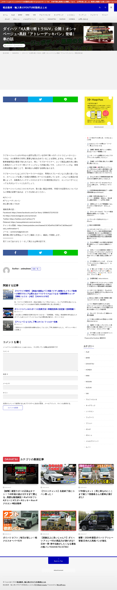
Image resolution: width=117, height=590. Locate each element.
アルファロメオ (44, 15)
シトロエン (71, 15)
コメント (6, 351)
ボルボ (7, 19)
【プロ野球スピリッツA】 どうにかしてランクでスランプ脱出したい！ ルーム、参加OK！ (99, 263)
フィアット (83, 15)
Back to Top (58, 561)
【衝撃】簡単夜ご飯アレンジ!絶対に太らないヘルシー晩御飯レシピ (99, 150)
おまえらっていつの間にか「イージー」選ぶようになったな (99, 144)
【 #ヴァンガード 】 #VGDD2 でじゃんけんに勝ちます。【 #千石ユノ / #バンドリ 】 (99, 184)
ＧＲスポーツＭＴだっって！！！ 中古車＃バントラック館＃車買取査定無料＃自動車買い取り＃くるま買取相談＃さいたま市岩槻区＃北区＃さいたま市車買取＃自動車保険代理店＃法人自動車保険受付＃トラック (100, 233)
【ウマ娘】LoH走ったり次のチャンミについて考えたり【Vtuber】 (100, 334)
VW (34, 15)
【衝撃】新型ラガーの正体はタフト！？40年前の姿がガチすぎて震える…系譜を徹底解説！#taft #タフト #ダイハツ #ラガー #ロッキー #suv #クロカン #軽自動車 (20, 497)
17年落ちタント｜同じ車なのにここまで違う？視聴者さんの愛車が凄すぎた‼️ (95, 494)
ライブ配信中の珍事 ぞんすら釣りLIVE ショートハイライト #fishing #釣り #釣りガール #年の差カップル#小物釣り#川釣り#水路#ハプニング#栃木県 (100, 306)
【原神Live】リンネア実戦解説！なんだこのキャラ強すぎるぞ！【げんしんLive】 (99, 206)
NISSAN (89, 382)
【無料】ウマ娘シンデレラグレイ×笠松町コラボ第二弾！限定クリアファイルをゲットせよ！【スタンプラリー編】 (99, 327)
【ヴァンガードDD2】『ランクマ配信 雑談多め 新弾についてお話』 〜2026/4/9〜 (100, 213)
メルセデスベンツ (29, 19)
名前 (5, 374)
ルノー (41, 19)
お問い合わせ (83, 19)
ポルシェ (16, 19)
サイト (5, 393)
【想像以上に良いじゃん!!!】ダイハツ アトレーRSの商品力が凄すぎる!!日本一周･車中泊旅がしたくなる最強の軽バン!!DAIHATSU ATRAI (58, 542)
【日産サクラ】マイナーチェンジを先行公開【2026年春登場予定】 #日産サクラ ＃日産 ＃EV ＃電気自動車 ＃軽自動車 (100, 284)
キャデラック (59, 15)
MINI (27, 15)
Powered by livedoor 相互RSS (95, 338)
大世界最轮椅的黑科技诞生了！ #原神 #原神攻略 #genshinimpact (99, 191)
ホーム (5, 15)
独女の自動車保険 (94, 225)
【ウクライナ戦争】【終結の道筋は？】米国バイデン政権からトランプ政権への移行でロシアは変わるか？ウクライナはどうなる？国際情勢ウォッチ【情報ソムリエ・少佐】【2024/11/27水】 (45, 293)
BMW (20, 15)
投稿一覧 (35, 269)
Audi (13, 15)
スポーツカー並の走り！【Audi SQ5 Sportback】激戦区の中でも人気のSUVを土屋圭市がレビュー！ (100, 292)
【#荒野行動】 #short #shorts (98, 278)
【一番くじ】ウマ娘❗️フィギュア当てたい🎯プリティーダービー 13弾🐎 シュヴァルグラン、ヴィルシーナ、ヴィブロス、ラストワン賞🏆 (99, 271)
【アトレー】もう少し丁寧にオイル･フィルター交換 (35, 322)
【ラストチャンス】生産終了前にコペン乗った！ (57, 492)
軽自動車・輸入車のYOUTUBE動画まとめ (31, 582)
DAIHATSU (52, 19)
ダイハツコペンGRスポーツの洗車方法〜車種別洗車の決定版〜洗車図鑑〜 (44, 309)
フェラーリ (94, 15)
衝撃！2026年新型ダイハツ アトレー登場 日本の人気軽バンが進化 (95, 539)
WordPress (61, 585)
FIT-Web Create (40, 585)
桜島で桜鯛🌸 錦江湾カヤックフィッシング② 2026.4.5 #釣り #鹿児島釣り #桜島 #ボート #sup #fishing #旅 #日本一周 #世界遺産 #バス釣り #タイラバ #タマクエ (99, 170)
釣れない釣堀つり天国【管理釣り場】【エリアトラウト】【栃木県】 (100, 299)
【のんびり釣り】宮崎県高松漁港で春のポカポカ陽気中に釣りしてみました (100, 178)
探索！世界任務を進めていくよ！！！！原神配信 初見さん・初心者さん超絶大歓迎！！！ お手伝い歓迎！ (99, 198)
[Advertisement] (58, 71)
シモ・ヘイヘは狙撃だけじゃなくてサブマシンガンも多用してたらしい (100, 156)
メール (6, 383)
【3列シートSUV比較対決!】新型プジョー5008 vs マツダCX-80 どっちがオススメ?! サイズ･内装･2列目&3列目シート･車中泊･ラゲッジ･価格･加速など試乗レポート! (100, 253)
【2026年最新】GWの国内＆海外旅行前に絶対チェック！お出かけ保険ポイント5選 (100, 244)
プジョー (105, 15)
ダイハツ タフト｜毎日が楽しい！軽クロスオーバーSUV (20, 539)
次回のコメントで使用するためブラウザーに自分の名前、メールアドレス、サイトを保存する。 (37, 403)
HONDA (72, 19)
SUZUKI (62, 19)
